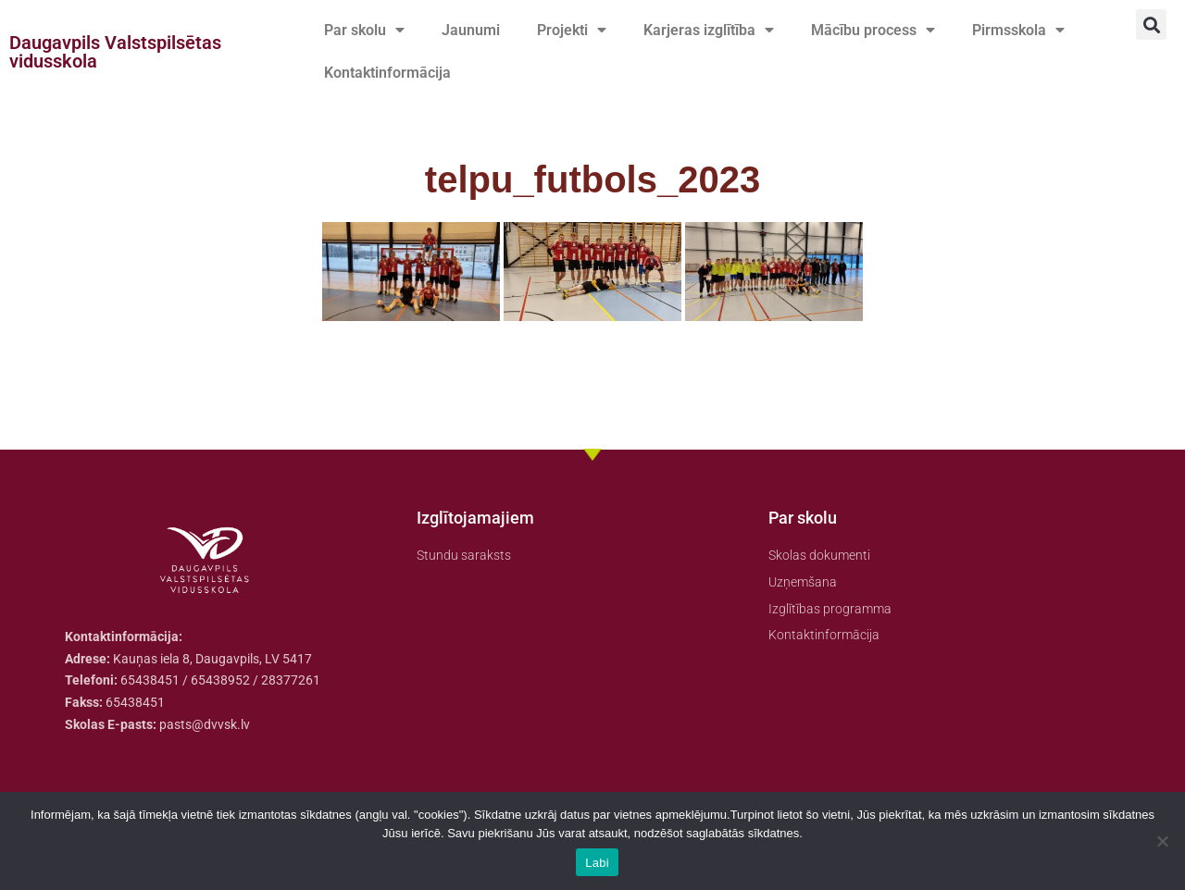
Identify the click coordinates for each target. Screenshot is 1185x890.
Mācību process (873, 30)
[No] (1162, 841)
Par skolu (364, 30)
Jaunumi (471, 30)
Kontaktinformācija (387, 72)
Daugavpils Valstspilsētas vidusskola (115, 51)
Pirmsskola (1018, 30)
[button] (1151, 24)
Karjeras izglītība (708, 30)
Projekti (571, 30)
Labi (597, 863)
